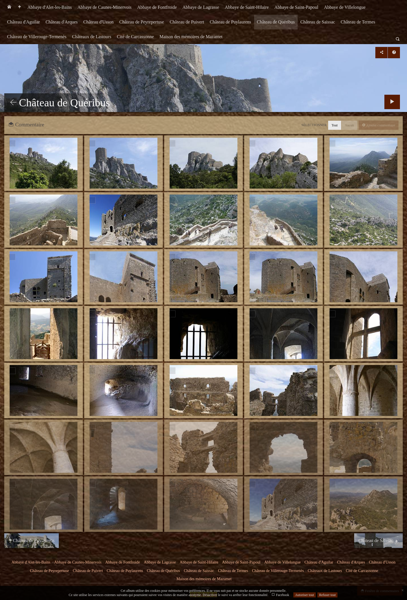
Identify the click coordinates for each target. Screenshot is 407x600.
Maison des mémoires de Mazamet (190, 36)
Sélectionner (314, 125)
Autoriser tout (304, 595)
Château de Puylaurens (230, 22)
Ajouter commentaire (380, 125)
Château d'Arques (62, 22)
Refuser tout (327, 595)
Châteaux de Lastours (91, 36)
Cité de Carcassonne (135, 36)
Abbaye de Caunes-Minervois (104, 7)
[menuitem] (9, 7)
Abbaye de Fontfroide (157, 7)
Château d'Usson (98, 22)
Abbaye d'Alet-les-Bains (49, 7)
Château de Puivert (187, 22)
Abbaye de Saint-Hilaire (247, 7)
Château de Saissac (317, 22)
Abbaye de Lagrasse (201, 7)
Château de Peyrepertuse (141, 22)
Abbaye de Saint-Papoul (296, 7)
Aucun (349, 125)
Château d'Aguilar (23, 22)
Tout (335, 125)
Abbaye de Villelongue (344, 7)
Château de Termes (358, 22)
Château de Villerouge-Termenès (36, 36)
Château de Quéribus (276, 22)
